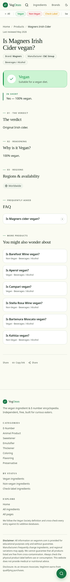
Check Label (51, 13)
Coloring (8, 453)
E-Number (9, 428)
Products (19, 26)
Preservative (10, 463)
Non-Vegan (34, 13)
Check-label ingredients (16, 488)
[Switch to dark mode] (66, 5)
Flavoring (8, 458)
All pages (8, 514)
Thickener (8, 448)
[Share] (33, 362)
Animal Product (12, 433)
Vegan (20, 13)
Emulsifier (9, 443)
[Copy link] (18, 362)
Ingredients (40, 5)
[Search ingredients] (26, 5)
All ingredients (11, 509)
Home (6, 26)
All (7, 13)
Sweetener (9, 438)
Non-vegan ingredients (16, 483)
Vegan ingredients (13, 478)
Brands (56, 5)
